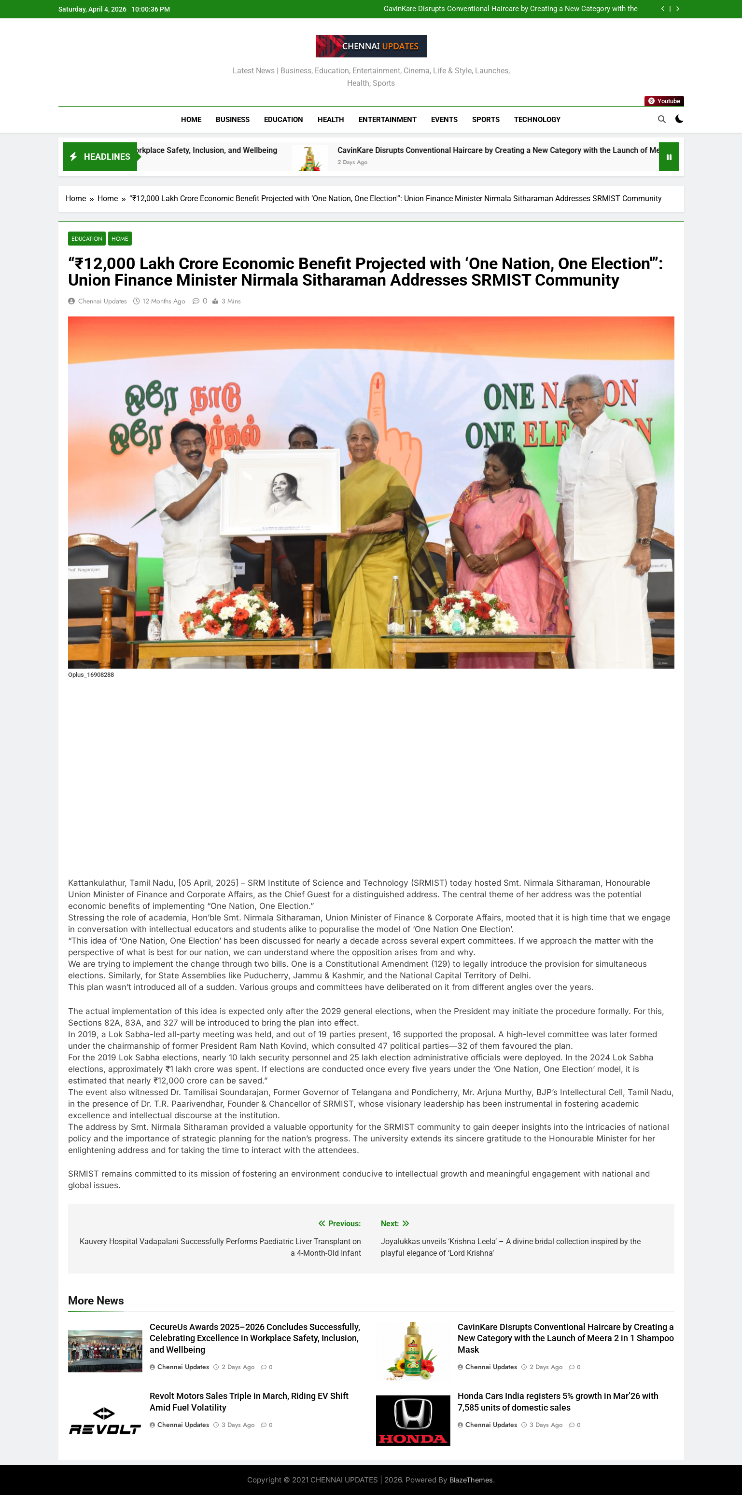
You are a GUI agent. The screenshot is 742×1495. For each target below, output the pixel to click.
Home (191, 119)
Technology (537, 119)
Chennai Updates (102, 301)
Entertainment (388, 119)
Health (331, 119)
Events (444, 119)
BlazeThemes (471, 1480)
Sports (486, 119)
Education (283, 119)
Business (233, 119)
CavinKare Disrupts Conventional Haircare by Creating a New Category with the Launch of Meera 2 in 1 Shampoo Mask (511, 9)
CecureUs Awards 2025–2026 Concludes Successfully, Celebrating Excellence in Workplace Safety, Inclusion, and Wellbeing (255, 1338)
